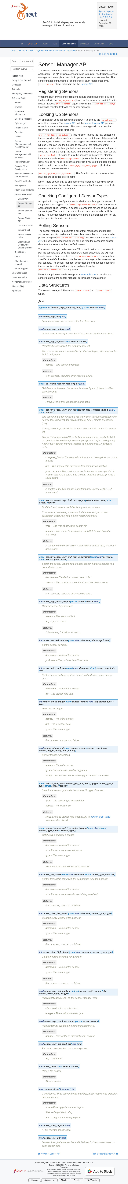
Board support (21, 268)
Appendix (16, 291)
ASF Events (91, 1180)
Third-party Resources (22, 93)
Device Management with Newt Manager (23, 144)
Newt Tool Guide (19, 277)
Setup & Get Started (21, 80)
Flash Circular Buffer (24, 190)
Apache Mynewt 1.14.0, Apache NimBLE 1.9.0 (106, 14)
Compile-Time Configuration (21, 167)
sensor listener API (94, 123)
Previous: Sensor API (49, 1154)
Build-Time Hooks (23, 181)
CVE (111, 44)
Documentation (69, 44)
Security (77, 1180)
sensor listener (88, 274)
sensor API (69, 123)
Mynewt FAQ (18, 286)
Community (99, 44)
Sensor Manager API (25, 204)
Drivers (18, 136)
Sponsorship (49, 1180)
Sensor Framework (24, 194)
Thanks (64, 1180)
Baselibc (19, 132)
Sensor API (23, 199)
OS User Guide (26, 50)
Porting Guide (21, 128)
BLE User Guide (19, 273)
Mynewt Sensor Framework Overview (56, 50)
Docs (13, 50)
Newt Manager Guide (22, 282)
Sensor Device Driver (25, 236)
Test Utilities (20, 252)
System (18, 107)
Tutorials (16, 89)
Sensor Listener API (25, 212)
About (45, 44)
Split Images (20, 123)
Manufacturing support (21, 262)
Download (84, 44)
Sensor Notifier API (25, 219)
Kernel (18, 102)
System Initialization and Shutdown (24, 175)
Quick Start (33, 44)
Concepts (16, 85)
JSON (18, 256)
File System (20, 185)
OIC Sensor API (25, 225)
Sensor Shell (24, 230)
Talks (54, 44)
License (35, 1180)
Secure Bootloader (23, 119)
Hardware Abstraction (20, 113)
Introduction (17, 76)
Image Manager (22, 162)
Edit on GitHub (109, 54)
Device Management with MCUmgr (23, 154)
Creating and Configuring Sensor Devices (25, 245)
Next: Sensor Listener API (105, 1154)
